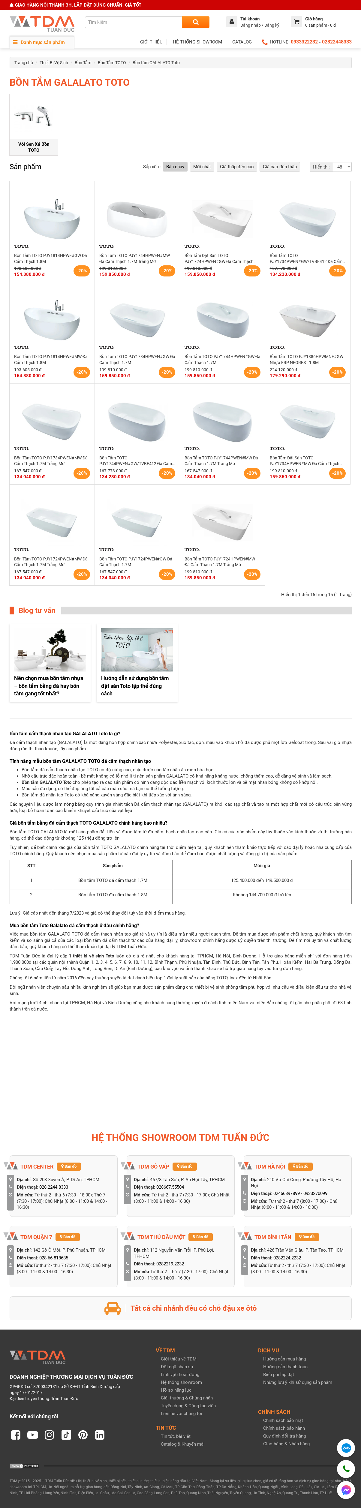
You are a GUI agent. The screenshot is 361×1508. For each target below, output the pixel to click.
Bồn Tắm (83, 62)
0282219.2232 (170, 1264)
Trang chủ (23, 62)
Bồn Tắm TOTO (112, 62)
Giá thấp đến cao (237, 166)
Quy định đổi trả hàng (284, 1436)
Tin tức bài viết (176, 1436)
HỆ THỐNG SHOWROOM (197, 42)
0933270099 (315, 1193)
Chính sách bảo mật (283, 1420)
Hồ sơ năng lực (176, 1390)
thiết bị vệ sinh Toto (93, 956)
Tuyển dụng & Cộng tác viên (188, 1405)
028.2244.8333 (53, 1187)
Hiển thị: (321, 167)
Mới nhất (202, 166)
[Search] (195, 22)
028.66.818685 (53, 1258)
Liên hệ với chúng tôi (181, 1413)
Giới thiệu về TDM (179, 1359)
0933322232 (304, 42)
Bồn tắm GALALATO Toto (156, 62)
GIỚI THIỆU (151, 42)
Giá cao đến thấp (280, 166)
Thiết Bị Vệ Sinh (54, 62)
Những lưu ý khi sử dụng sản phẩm (297, 1382)
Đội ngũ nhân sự (177, 1366)
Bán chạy (175, 166)
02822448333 (337, 42)
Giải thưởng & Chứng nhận (187, 1398)
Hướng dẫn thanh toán (285, 1366)
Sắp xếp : (152, 166)
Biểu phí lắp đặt (278, 1374)
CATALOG (242, 42)
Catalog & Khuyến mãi (183, 1444)
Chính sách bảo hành (284, 1428)
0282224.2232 (287, 1258)
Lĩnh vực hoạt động (180, 1374)
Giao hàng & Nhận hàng (286, 1444)
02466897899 (286, 1193)
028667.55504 (170, 1187)
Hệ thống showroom (181, 1382)
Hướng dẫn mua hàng (284, 1359)
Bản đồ (69, 1166)
